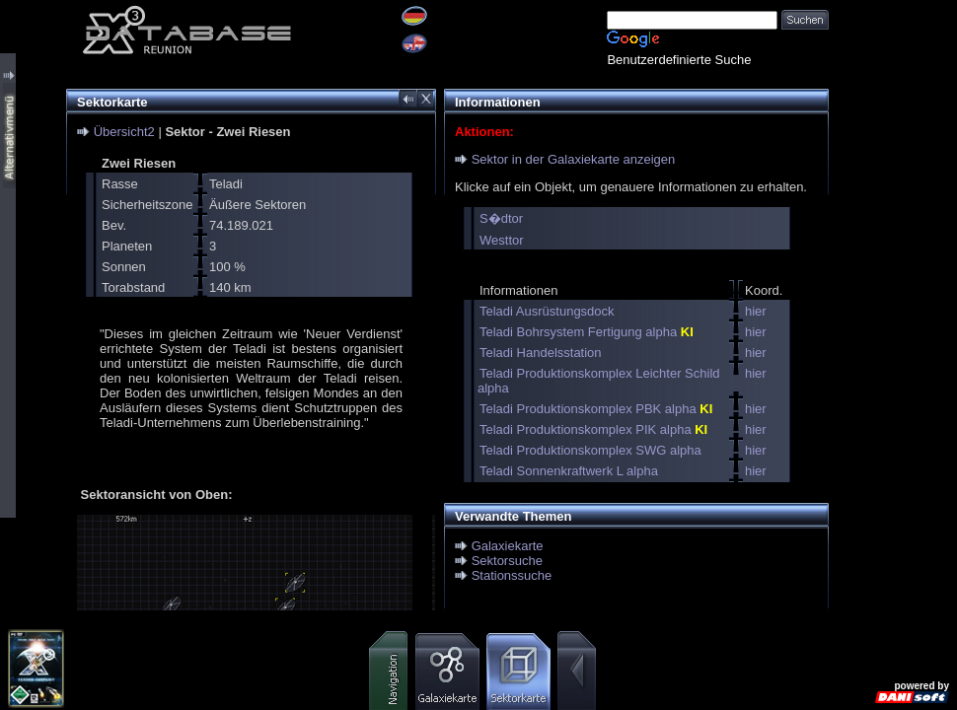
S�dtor (501, 218)
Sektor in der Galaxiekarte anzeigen (574, 159)
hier (756, 311)
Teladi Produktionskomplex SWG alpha (590, 450)
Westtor (501, 240)
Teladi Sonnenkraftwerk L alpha (568, 470)
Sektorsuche (507, 560)
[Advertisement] (893, 61)
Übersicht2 (124, 131)
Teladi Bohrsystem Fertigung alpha (586, 331)
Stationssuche (512, 575)
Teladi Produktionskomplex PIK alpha (593, 429)
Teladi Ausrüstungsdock (547, 311)
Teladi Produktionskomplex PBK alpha (595, 408)
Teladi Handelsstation (540, 352)
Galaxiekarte (508, 545)
